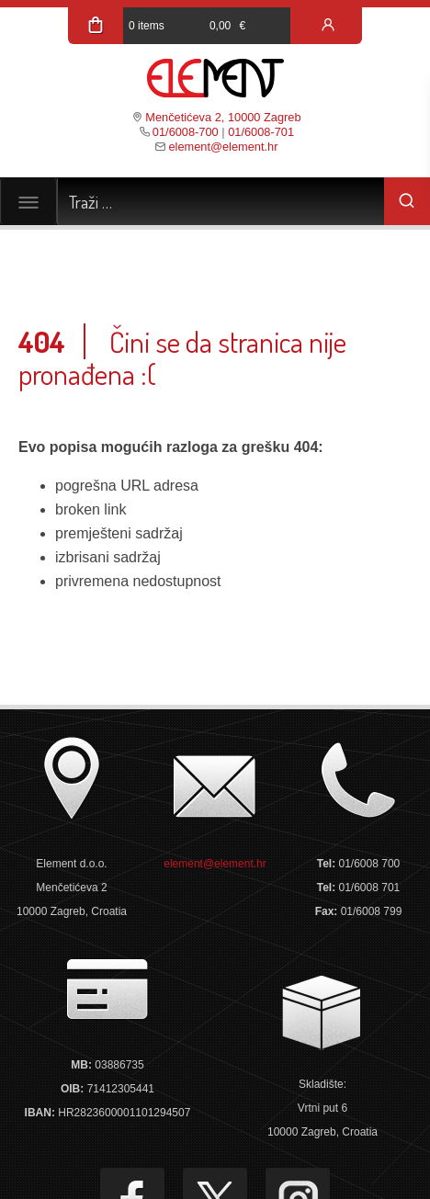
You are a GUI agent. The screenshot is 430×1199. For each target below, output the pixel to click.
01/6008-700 (186, 132)
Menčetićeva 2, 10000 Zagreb (222, 117)
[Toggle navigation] (28, 201)
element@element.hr (222, 146)
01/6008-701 (261, 132)
